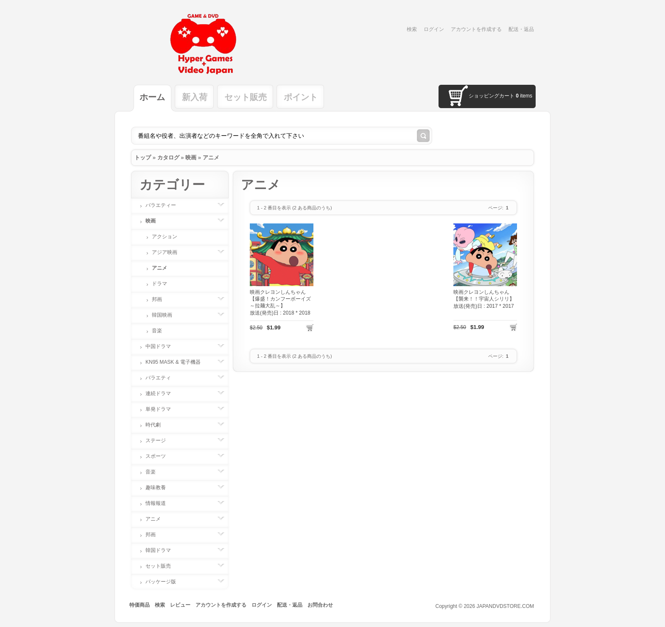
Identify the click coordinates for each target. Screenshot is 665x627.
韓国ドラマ (162, 550)
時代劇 (157, 425)
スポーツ (159, 456)
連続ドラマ (162, 393)
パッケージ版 (164, 582)
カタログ (168, 157)
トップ (142, 157)
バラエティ (162, 378)
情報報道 (159, 503)
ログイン (434, 29)
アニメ (211, 157)
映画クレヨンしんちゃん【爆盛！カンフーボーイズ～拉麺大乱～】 (280, 299)
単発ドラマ (162, 409)
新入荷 (194, 97)
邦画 (161, 299)
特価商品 (139, 605)
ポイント (301, 97)
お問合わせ (320, 605)
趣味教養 (159, 487)
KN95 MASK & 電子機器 (177, 362)
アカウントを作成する (476, 29)
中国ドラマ (162, 346)
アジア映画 (169, 252)
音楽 (157, 331)
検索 (412, 29)
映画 (190, 157)
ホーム (152, 97)
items (524, 96)
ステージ (159, 440)
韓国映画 (166, 315)
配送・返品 (521, 29)
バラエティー (164, 205)
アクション (164, 237)
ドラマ (159, 284)
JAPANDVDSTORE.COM (505, 606)
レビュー (180, 605)
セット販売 (245, 97)
